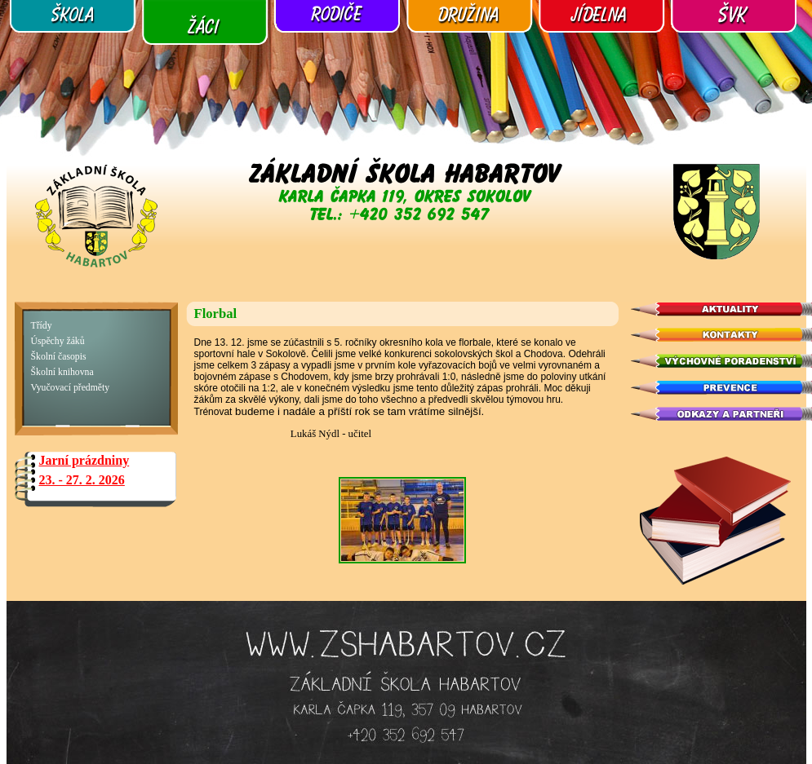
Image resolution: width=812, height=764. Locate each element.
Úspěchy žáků (58, 341)
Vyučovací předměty (70, 387)
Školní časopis (59, 356)
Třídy (41, 325)
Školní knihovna (62, 372)
